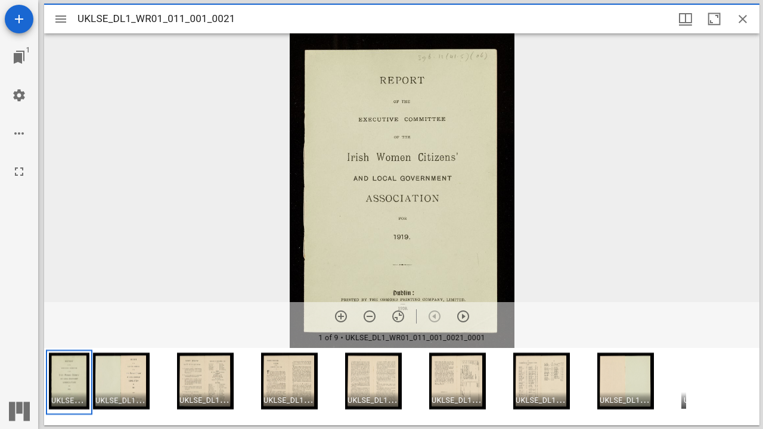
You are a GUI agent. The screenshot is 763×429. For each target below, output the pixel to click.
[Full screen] (19, 171)
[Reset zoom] (398, 316)
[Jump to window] (19, 57)
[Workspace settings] (19, 95)
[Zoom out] (369, 316)
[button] (69, 382)
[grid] (401, 386)
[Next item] (463, 316)
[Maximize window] (714, 19)
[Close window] (742, 19)
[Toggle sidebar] (60, 19)
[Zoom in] (341, 316)
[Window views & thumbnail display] (685, 19)
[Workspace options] (19, 133)
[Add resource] (19, 19)
